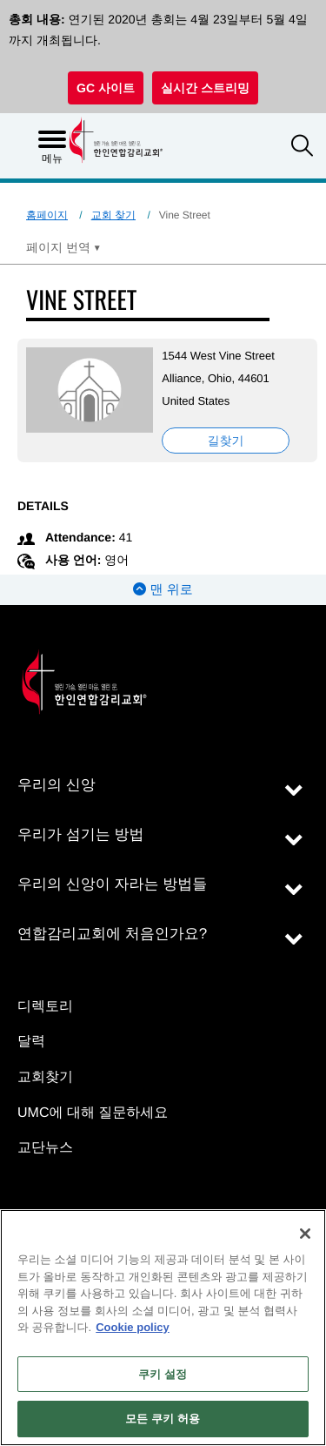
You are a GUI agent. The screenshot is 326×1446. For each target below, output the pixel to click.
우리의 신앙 (56, 785)
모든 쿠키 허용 (162, 1418)
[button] (302, 148)
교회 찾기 (113, 215)
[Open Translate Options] (63, 247)
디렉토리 (45, 1006)
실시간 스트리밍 (205, 88)
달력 (31, 1041)
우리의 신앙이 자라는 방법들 (112, 884)
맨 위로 (162, 589)
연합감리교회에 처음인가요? (112, 933)
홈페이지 (47, 215)
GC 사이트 (106, 88)
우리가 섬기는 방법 (80, 834)
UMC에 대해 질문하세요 (92, 1113)
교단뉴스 (45, 1147)
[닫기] (305, 1233)
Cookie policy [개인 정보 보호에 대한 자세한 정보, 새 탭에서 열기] (133, 1327)
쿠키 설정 (162, 1374)
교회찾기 (45, 1077)
